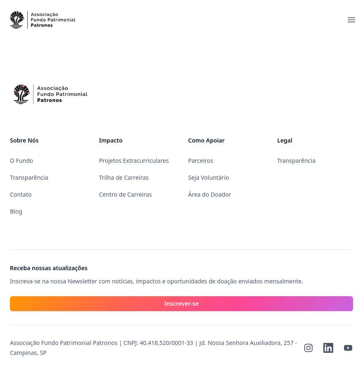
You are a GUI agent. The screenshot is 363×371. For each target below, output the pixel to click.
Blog (16, 211)
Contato (20, 194)
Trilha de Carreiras (124, 177)
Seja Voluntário (208, 177)
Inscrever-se (181, 303)
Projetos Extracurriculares (134, 160)
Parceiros (200, 160)
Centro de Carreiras (125, 194)
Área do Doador (209, 194)
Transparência (29, 177)
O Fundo (21, 160)
